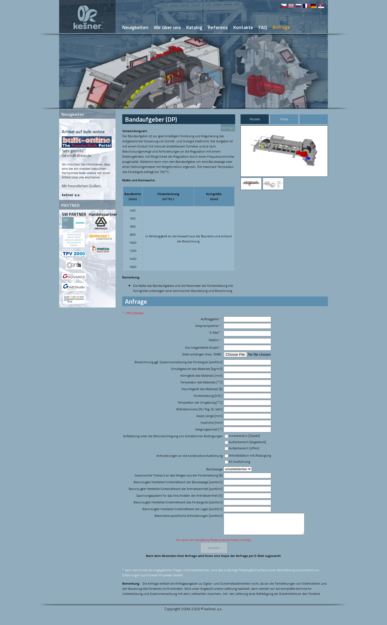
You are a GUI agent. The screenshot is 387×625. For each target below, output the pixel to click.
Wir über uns (167, 27)
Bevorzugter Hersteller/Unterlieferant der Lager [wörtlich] (182, 508)
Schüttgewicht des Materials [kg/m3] (197, 368)
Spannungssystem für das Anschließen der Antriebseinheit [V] (179, 495)
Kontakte (243, 27)
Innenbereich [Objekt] (244, 435)
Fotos (284, 119)
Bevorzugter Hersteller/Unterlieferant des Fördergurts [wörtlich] (178, 502)
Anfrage (228, 127)
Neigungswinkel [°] (209, 429)
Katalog (194, 27)
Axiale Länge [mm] (209, 415)
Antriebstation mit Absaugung (250, 455)
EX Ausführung (239, 461)
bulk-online (87, 172)
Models (255, 119)
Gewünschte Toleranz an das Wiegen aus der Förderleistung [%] (179, 475)
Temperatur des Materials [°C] (201, 382)
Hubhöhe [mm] (211, 422)
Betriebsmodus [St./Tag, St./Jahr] (199, 409)
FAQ (263, 27)
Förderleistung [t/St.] (208, 395)
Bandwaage (214, 469)
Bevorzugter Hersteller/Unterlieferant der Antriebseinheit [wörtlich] (176, 488)
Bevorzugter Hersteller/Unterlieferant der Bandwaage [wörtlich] (178, 482)
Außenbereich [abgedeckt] (247, 441)
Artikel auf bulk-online (83, 131)
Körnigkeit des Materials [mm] (201, 375)
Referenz (218, 27)
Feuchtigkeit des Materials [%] (202, 388)
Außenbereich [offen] (244, 448)
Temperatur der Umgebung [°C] (200, 402)
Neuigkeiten (135, 27)
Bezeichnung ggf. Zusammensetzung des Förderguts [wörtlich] (179, 362)
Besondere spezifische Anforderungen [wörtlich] (189, 515)
